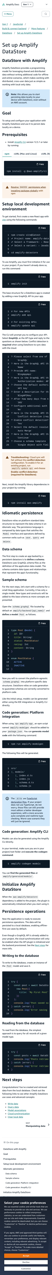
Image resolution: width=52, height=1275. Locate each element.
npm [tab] (7, 153)
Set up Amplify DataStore (29, 33)
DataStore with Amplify (24, 60)
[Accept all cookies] (26, 1256)
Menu (8, 14)
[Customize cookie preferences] (26, 1268)
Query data (13, 1103)
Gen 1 (28, 5)
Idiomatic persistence (22, 512)
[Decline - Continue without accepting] (26, 1262)
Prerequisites (14, 134)
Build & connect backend (14, 28)
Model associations (17, 1106)
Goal (6, 113)
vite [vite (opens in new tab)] (4, 219)
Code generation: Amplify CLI (25, 829)
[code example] (26, 171)
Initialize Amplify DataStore (18, 883)
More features (38, 28)
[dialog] (26, 1236)
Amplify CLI (20, 142)
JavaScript (18, 24)
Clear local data (15, 1113)
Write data (13, 1100)
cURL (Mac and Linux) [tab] (25, 153)
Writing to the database (20, 952)
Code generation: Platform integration (23, 712)
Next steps (40, 942)
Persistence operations (23, 908)
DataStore (7, 33)
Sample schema (14, 579)
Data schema (12, 548)
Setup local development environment (26, 206)
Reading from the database (23, 1019)
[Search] (46, 14)
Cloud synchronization (19, 1110)
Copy (41, 164)
